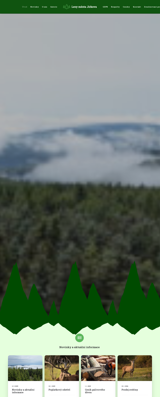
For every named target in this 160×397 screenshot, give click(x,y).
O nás (44, 7)
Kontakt (137, 7)
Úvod (24, 7)
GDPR (105, 7)
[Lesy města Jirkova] (80, 7)
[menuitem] (25, 7)
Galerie (53, 7)
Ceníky (126, 7)
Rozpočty (115, 7)
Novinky (34, 7)
